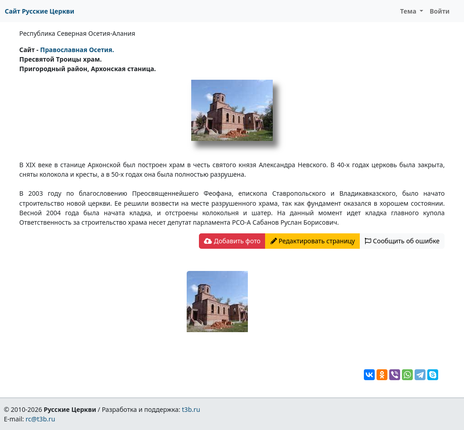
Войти (440, 11)
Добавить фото (232, 241)
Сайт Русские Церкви (39, 11)
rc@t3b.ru (40, 419)
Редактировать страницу (313, 241)
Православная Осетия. (77, 49)
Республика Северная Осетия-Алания (77, 33)
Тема (409, 11)
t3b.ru (191, 409)
